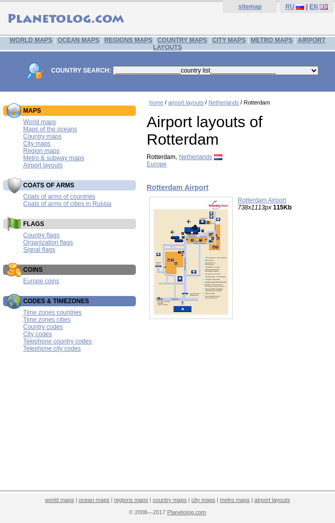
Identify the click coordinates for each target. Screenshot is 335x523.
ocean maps (94, 500)
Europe (157, 164)
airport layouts (186, 102)
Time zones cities (46, 319)
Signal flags (39, 249)
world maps (59, 500)
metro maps (235, 500)
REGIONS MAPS (128, 40)
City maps (36, 143)
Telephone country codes (57, 341)
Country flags (41, 235)
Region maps (41, 150)
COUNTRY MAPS (182, 40)
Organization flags (48, 242)
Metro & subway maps (53, 158)
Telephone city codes (52, 348)
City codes (37, 334)
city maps (203, 500)
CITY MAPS (228, 40)
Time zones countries (52, 312)
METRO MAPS (271, 40)
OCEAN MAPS (78, 40)
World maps (39, 122)
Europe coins (41, 281)
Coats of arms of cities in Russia (67, 203)
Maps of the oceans (50, 129)
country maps (170, 500)
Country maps (42, 136)
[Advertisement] (238, 412)
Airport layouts (43, 165)
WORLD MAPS (31, 40)
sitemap (249, 6)
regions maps (131, 500)
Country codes (43, 326)
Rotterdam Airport (177, 187)
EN (313, 6)
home (156, 102)
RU (290, 6)
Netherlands (223, 102)
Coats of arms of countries (59, 196)
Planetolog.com (186, 512)
